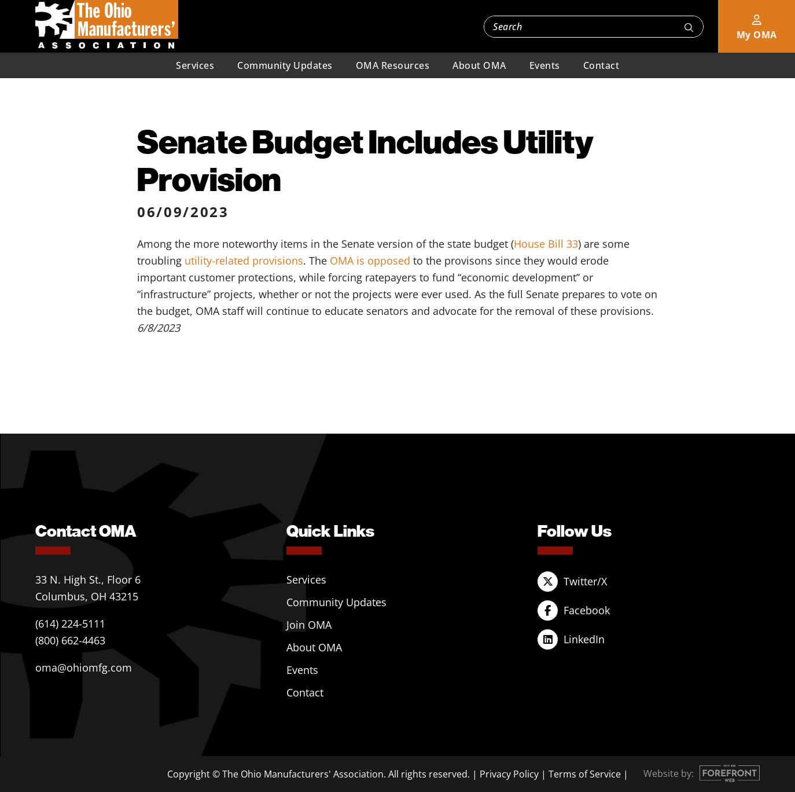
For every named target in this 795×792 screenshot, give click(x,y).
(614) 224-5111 (70, 623)
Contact (601, 65)
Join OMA (309, 625)
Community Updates (285, 65)
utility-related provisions (244, 260)
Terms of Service (585, 774)
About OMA (479, 65)
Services (195, 65)
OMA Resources (393, 65)
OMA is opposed (370, 260)
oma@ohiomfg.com (83, 667)
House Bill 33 (546, 244)
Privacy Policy (509, 774)
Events (544, 65)
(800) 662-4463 (70, 640)
